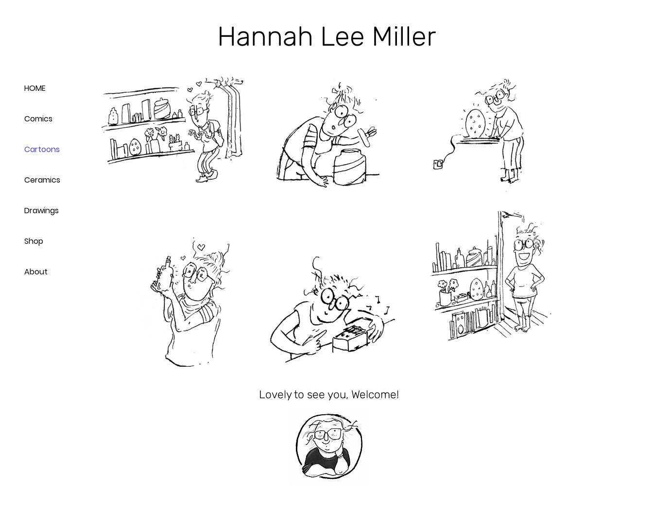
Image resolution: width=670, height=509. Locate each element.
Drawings (41, 210)
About (36, 271)
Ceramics (42, 180)
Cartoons (42, 149)
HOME (35, 88)
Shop (33, 241)
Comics (38, 118)
